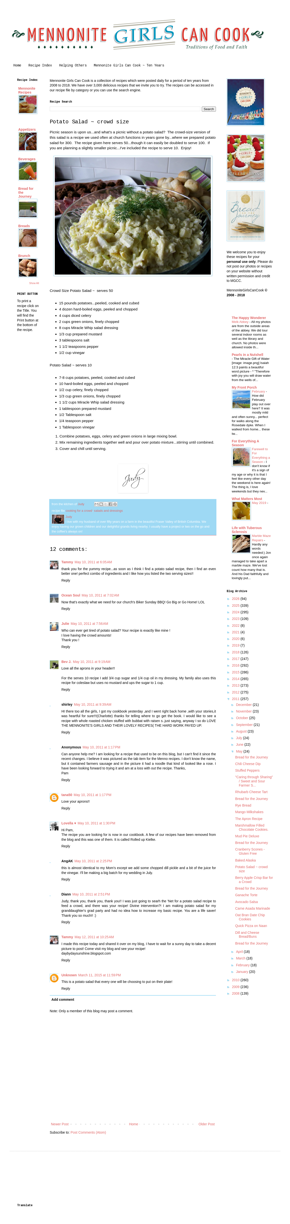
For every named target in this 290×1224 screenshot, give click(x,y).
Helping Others (73, 65)
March (241, 958)
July (239, 738)
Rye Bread (243, 805)
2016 (236, 665)
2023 (236, 619)
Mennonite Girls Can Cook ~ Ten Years (129, 65)
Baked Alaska (245, 860)
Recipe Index (40, 65)
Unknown (69, 975)
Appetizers (27, 129)
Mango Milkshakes (249, 812)
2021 (236, 632)
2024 (236, 612)
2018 (236, 652)
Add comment (62, 999)
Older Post (207, 1124)
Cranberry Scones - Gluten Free (250, 851)
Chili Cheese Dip (248, 764)
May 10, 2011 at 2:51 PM (91, 894)
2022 (236, 626)
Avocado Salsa (246, 902)
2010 (236, 980)
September (244, 725)
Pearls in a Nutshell (247, 355)
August (241, 731)
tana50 (66, 795)
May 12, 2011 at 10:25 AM (94, 937)
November (244, 711)
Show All (34, 283)
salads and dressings (108, 510)
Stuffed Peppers (247, 770)
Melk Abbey (240, 322)
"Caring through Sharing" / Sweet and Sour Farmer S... (254, 781)
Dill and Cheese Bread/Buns (247, 935)
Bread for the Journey (251, 757)
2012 (236, 692)
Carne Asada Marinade (252, 908)
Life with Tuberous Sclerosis (247, 530)
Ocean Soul (70, 595)
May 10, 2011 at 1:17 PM (101, 747)
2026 (236, 599)
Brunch (24, 256)
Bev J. (66, 662)
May (239, 751)
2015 (236, 672)
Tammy (67, 562)
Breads (24, 226)
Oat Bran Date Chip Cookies (250, 917)
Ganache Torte (246, 895)
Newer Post (59, 1124)
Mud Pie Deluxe (247, 836)
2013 (236, 685)
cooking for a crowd (79, 510)
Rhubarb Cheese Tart (251, 792)
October (242, 718)
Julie (65, 624)
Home (17, 65)
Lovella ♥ (68, 823)
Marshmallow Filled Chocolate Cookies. (251, 827)
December (244, 705)
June (240, 744)
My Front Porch (244, 387)
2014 (236, 679)
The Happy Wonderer (249, 318)
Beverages (27, 159)
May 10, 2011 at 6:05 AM (93, 562)
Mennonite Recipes (26, 90)
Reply (65, 580)
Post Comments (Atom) (88, 1132)
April (240, 952)
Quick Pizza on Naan (251, 926)
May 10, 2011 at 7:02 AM (100, 595)
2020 (236, 639)
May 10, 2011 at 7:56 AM (89, 624)
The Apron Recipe (248, 819)
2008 (236, 993)
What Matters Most (247, 499)
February (259, 391)
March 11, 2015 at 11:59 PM (99, 975)
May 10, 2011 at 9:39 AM (92, 704)
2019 (236, 645)
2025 (236, 605)
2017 (236, 659)
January (242, 972)
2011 (236, 699)
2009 (236, 987)
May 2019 (259, 503)
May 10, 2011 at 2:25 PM (93, 861)
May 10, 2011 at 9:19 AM (91, 662)
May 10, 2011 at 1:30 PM (96, 823)
